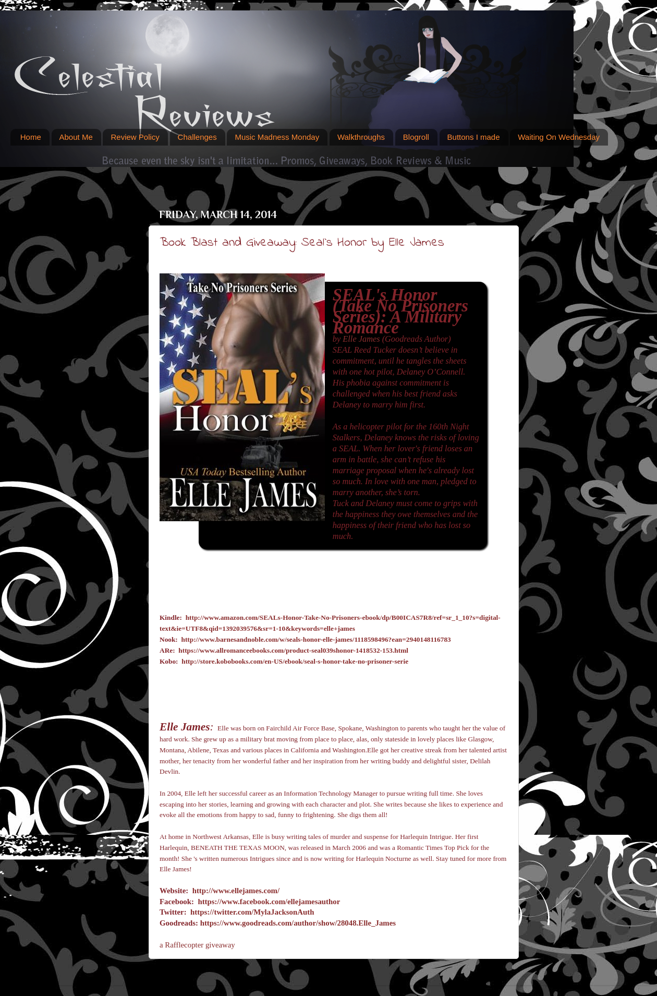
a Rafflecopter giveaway (197, 945)
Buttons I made (473, 137)
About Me (76, 137)
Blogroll (416, 137)
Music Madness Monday (277, 137)
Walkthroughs (361, 137)
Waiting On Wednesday (559, 137)
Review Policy (135, 137)
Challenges (197, 137)
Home (30, 137)
